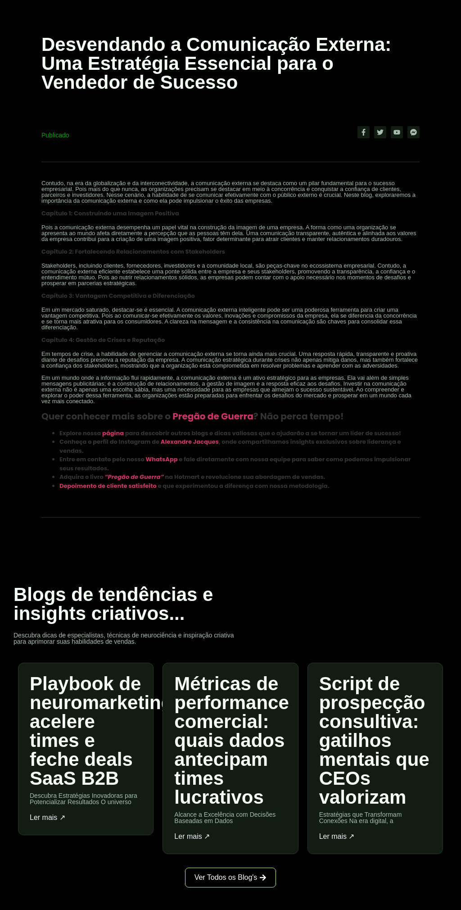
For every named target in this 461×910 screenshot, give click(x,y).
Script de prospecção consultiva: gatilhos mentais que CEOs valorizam (374, 740)
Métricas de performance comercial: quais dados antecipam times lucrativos (231, 740)
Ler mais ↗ (47, 817)
